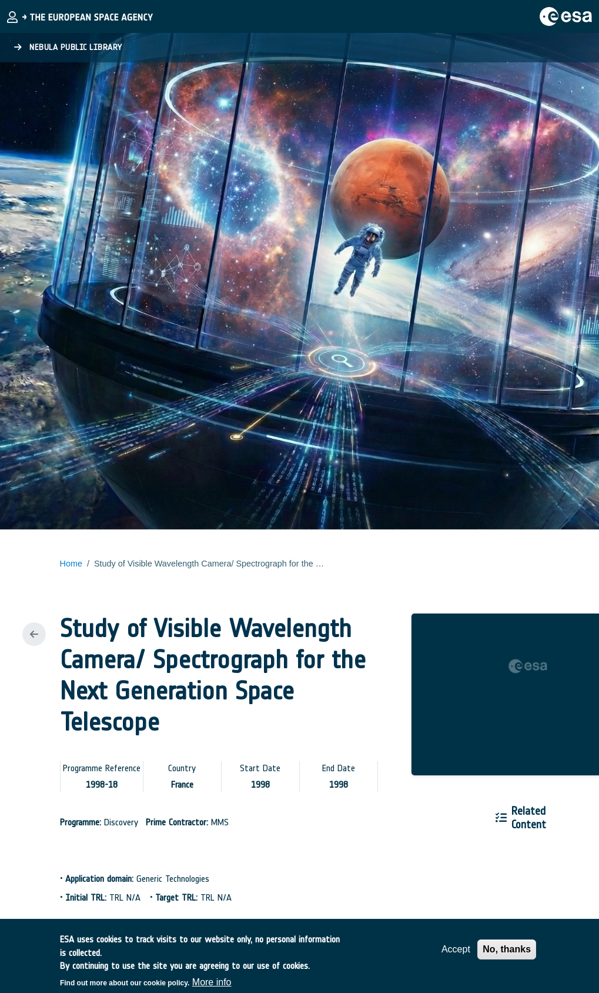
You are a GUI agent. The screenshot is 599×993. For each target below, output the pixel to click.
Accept (455, 954)
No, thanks (507, 954)
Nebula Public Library (68, 47)
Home (71, 563)
